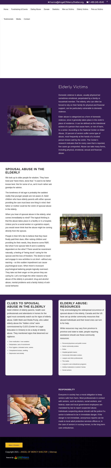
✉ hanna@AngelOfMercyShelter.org (66, 2)
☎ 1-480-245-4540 (95, 2)
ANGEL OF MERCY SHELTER (34, 452)
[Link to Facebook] (107, 1)
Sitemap (53, 452)
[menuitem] (6, 9)
